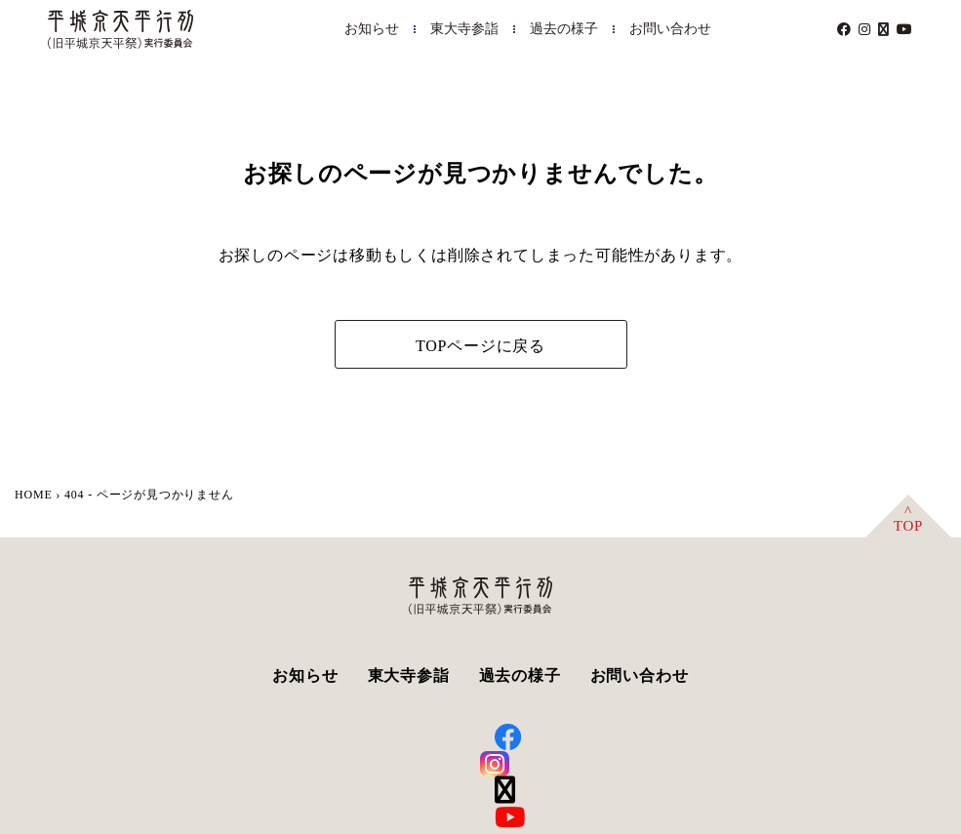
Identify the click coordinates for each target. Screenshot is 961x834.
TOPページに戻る (480, 346)
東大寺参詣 (464, 28)
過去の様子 (564, 28)
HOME (34, 494)
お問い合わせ (670, 28)
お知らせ (371, 28)
